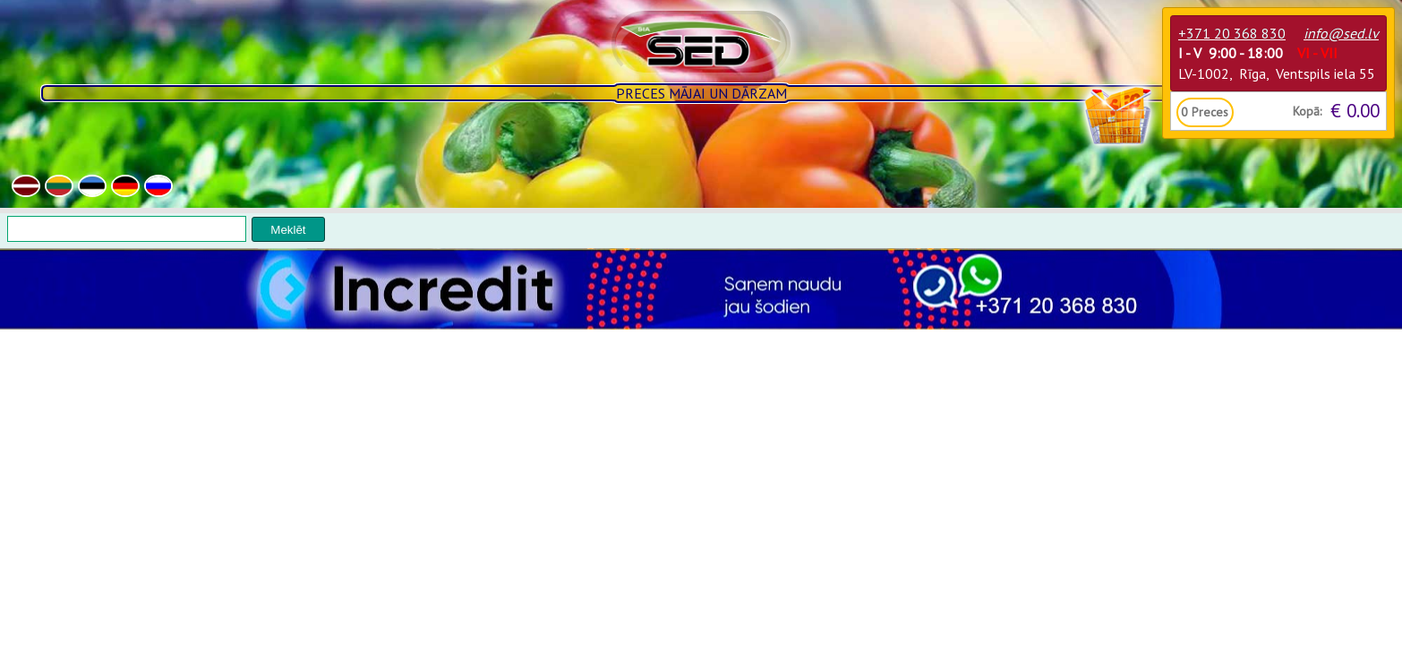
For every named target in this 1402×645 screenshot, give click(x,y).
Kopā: (1307, 111)
